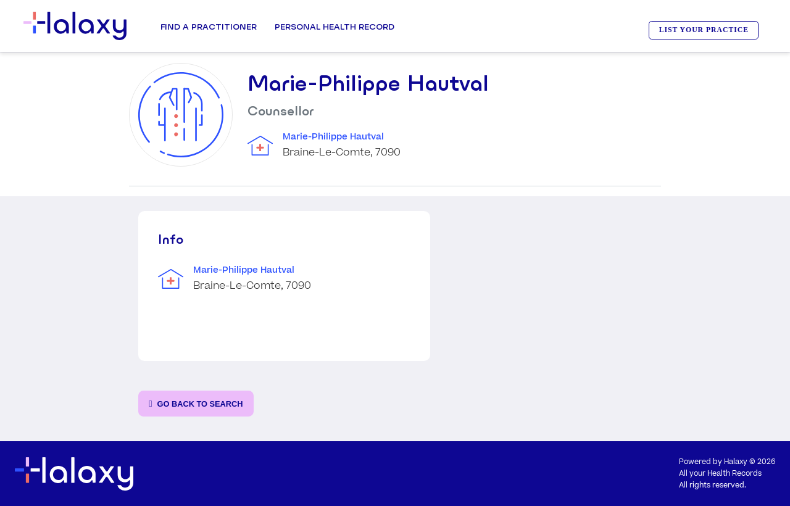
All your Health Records (720, 473)
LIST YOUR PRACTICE (704, 30)
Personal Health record (334, 26)
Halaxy (735, 462)
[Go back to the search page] (196, 404)
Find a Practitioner (208, 26)
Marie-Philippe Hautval (333, 137)
